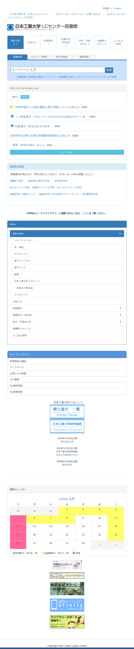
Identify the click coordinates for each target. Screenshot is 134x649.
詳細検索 (21, 76)
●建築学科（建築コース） (23, 194)
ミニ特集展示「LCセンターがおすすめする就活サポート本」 (51, 116)
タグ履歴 (14, 379)
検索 (109, 69)
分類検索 (32, 76)
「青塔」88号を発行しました (27, 144)
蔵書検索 (17, 57)
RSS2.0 (25, 96)
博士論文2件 (67, 441)
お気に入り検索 (18, 373)
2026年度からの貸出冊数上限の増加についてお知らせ (47, 106)
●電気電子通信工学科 (39, 180)
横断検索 (84, 57)
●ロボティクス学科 (20, 187)
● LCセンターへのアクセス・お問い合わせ (78, 14)
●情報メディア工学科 (43, 187)
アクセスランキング (96, 76)
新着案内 (63, 76)
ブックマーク (17, 367)
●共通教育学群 (90, 194)
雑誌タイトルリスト (47, 76)
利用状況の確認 (18, 361)
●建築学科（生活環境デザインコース (58, 194)
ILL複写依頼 (16, 385)
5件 (15, 96)
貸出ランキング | (78, 76)
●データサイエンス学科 (69, 187)
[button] (15, 42)
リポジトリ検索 (39, 57)
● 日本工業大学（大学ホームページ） (29, 14)
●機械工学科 (16, 180)
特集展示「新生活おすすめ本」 (33, 126)
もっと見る (67, 152)
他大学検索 (61, 57)
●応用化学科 (61, 180)
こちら (85, 213)
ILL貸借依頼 (16, 391)
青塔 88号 (67, 464)
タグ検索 (112, 76)
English (117, 8)
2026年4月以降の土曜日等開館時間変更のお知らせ (40, 135)
